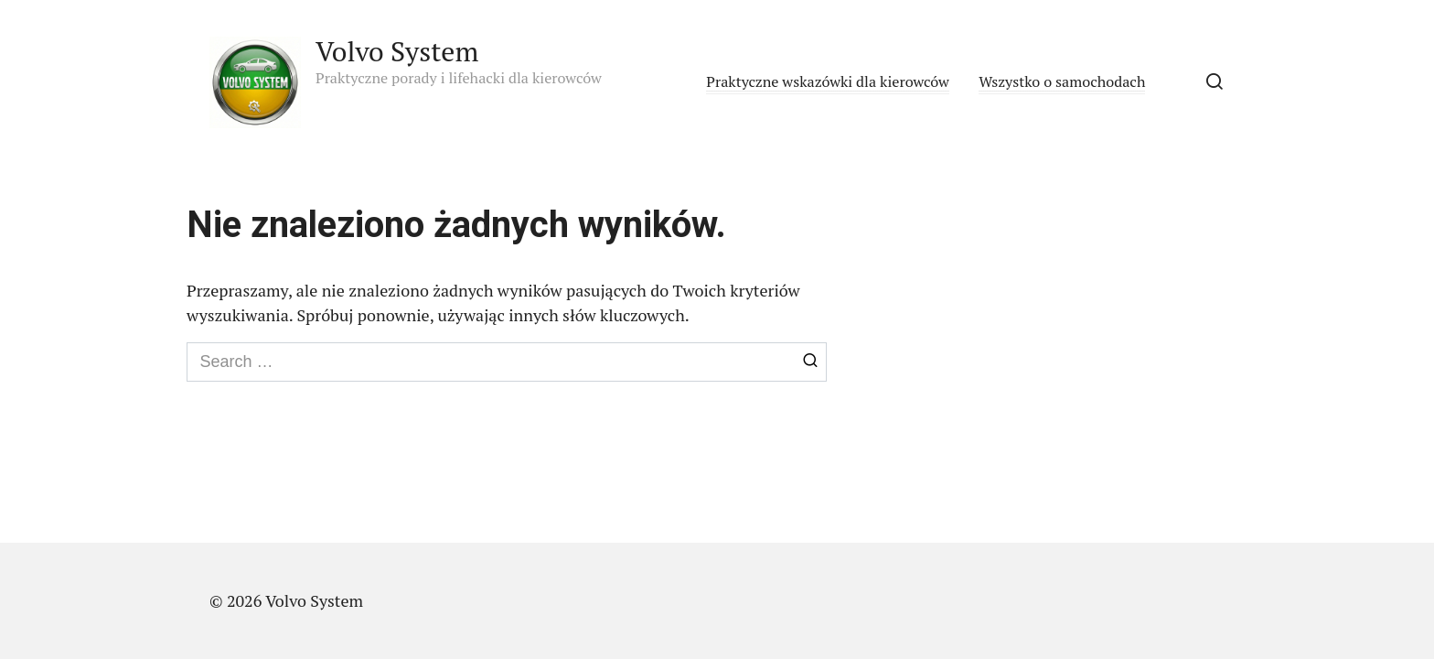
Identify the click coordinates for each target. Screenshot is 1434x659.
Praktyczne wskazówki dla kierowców (827, 81)
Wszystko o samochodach (1062, 81)
